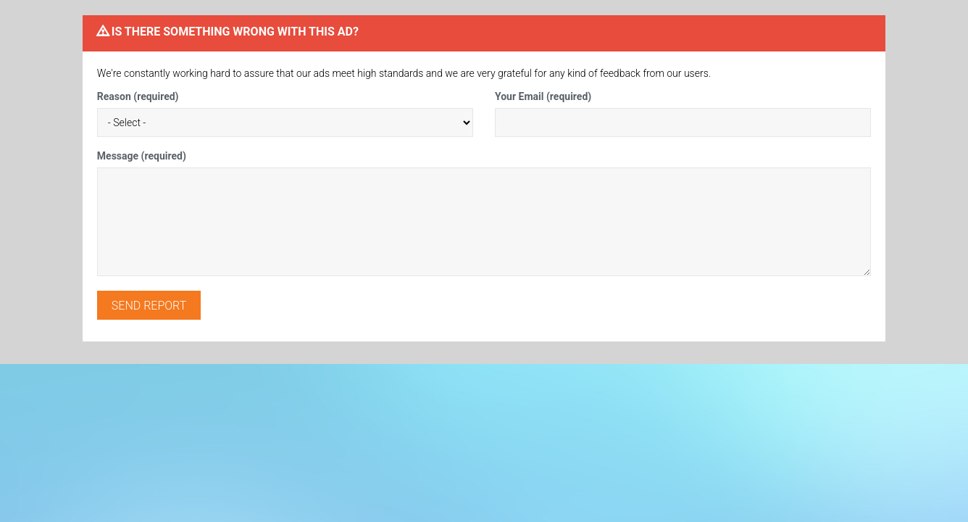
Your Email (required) (543, 96)
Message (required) (141, 156)
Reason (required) (138, 96)
